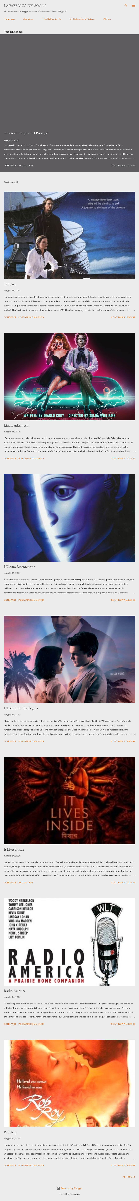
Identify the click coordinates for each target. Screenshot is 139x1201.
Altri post (129, 1176)
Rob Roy (10, 1132)
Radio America (15, 990)
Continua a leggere (123, 165)
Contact (10, 284)
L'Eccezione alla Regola (21, 708)
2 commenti (25, 165)
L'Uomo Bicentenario (19, 566)
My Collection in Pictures (83, 19)
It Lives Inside (14, 849)
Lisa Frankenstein (16, 425)
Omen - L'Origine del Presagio (26, 133)
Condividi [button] (10, 165)
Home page (9, 19)
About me (28, 19)
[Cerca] (126, 5)
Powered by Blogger (69, 1188)
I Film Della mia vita (51, 19)
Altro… (107, 19)
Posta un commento (31, 317)
